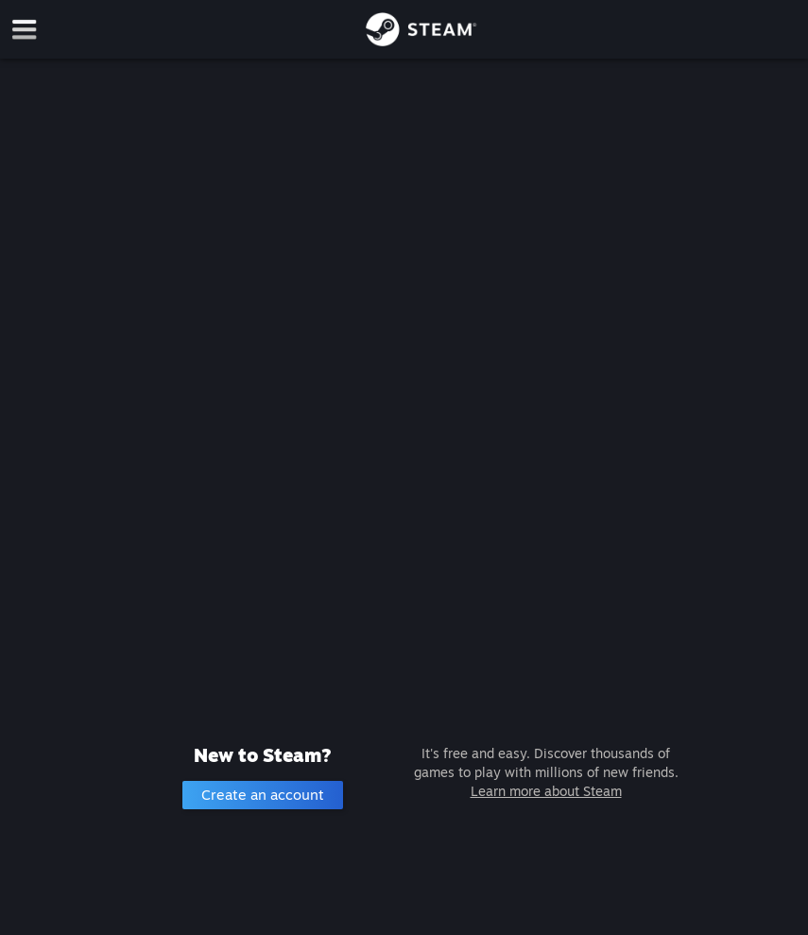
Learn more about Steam (546, 791)
